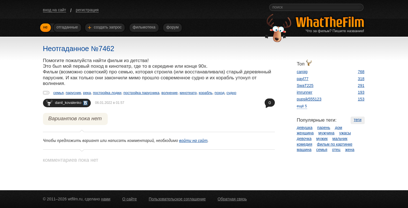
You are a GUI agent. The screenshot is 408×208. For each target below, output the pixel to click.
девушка (305, 127)
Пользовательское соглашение (177, 199)
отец (336, 149)
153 (361, 99)
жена (350, 149)
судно (231, 93)
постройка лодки (107, 93)
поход (219, 93)
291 (361, 85)
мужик (322, 138)
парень (323, 127)
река (87, 93)
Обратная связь (232, 199)
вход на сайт (54, 10)
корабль (206, 93)
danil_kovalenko (67, 102)
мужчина (326, 133)
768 (361, 71)
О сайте (129, 199)
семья (58, 93)
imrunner (304, 92)
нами (105, 199)
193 (361, 92)
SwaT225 (305, 85)
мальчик (340, 138)
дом (338, 127)
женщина (305, 133)
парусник (73, 93)
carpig (302, 71)
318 (361, 78)
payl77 (302, 78)
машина (304, 149)
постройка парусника (141, 93)
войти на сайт (193, 140)
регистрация (87, 10)
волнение (169, 93)
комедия (304, 144)
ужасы (345, 133)
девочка (304, 138)
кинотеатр (188, 93)
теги (357, 119)
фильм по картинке (334, 144)
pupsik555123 (309, 99)
